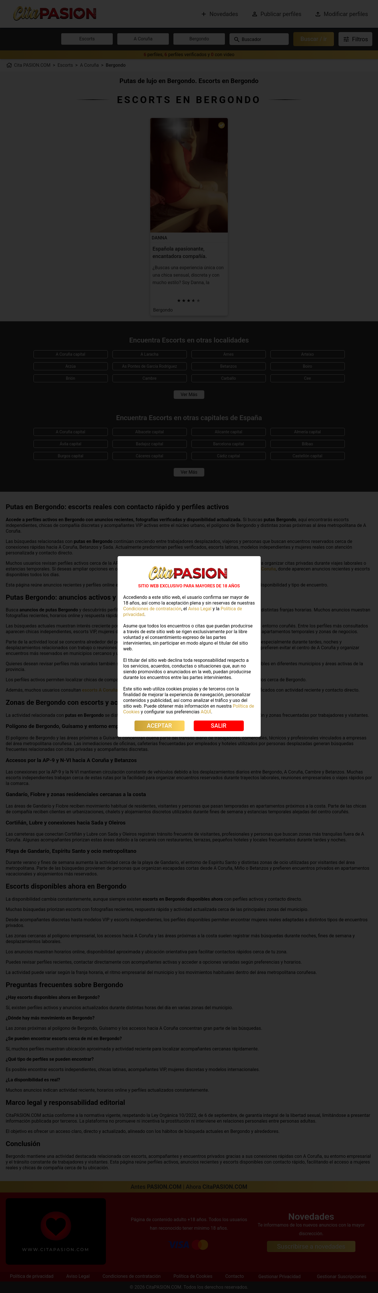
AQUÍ (206, 712)
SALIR (218, 725)
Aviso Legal (199, 608)
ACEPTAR (159, 725)
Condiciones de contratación (152, 608)
